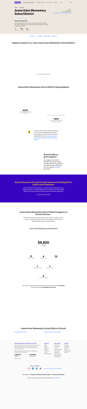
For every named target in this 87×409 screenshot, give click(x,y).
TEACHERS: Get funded (40, 2)
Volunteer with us (57, 353)
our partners (56, 378)
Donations (47, 36)
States (16, 7)
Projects (32, 36)
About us (56, 2)
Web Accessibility (47, 353)
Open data (66, 349)
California (22, 7)
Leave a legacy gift (57, 355)
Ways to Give (57, 343)
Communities (66, 346)
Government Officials (58, 374)
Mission (45, 345)
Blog (68, 347)
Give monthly (56, 352)
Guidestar (24, 352)
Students (39, 36)
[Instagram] (29, 368)
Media (65, 347)
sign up (57, 167)
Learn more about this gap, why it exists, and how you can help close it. (45, 137)
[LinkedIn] (32, 368)
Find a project (56, 345)
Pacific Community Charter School (52, 332)
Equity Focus (46, 347)
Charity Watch (34, 350)
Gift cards (56, 347)
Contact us (66, 352)
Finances (46, 349)
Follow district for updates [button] (21, 18)
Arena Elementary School (20, 332)
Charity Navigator (18, 352)
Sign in (71, 2)
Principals (39, 374)
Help (61, 2)
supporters (21, 355)
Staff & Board (46, 350)
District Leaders (46, 374)
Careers (45, 352)
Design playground (67, 350)
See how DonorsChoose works (43, 194)
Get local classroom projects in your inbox (53, 368)
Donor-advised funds (58, 349)
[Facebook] (36, 368)
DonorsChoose (18, 2)
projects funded (36, 355)
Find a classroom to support (28, 2)
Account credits (57, 346)
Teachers (33, 374)
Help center (66, 345)
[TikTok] (40, 368)
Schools (54, 36)
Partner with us (49, 2)
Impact (45, 346)
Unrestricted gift (57, 356)
